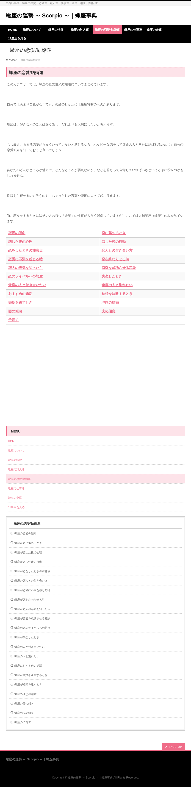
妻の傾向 (15, 311)
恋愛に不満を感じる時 (25, 259)
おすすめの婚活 (20, 294)
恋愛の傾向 (16, 233)
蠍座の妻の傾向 (24, 703)
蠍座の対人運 (17, 469)
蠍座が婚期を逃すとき (28, 684)
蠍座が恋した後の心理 (28, 552)
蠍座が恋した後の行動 (28, 561)
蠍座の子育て (22, 722)
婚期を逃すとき (20, 302)
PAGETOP (175, 746)
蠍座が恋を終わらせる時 (29, 599)
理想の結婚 (110, 302)
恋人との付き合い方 (117, 250)
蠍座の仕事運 (16, 488)
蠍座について (17, 450)
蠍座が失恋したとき (26, 637)
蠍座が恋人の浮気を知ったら (32, 609)
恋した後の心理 (20, 242)
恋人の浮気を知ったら (25, 268)
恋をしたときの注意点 (25, 250)
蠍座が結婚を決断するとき (30, 675)
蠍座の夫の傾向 (24, 713)
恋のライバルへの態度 (25, 276)
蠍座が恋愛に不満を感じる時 (32, 590)
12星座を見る (16, 507)
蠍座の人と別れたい (117, 285)
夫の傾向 (108, 311)
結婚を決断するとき (117, 294)
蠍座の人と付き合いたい (27, 285)
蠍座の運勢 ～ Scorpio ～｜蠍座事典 (51, 15)
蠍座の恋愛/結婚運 (19, 479)
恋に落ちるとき (114, 233)
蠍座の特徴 (16, 460)
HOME (12, 59)
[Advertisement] (95, 372)
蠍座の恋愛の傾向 (25, 533)
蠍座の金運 (15, 497)
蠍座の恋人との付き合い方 (30, 580)
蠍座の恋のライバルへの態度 (32, 627)
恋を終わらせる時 (115, 259)
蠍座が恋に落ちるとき (28, 543)
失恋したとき (112, 276)
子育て (13, 320)
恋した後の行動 (114, 242)
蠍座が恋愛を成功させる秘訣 (32, 618)
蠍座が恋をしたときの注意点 (32, 571)
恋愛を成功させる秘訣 (119, 268)
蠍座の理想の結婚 (25, 694)
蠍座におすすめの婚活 (28, 665)
